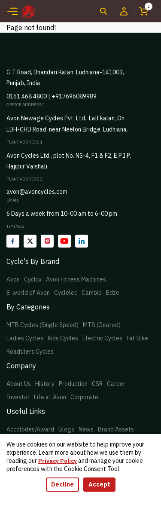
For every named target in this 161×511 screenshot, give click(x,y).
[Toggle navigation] (12, 11)
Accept (99, 484)
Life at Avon (50, 397)
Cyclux (33, 279)
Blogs (66, 429)
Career (116, 384)
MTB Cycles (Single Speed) (42, 325)
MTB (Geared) (102, 325)
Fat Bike (137, 338)
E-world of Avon (28, 293)
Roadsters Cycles (30, 351)
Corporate (84, 397)
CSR (97, 384)
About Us (18, 384)
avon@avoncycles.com (36, 192)
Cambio (92, 293)
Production (73, 384)
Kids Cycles (63, 338)
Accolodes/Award (30, 429)
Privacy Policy (57, 461)
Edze (112, 293)
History (45, 384)
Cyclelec (65, 293)
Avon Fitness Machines (76, 279)
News (86, 429)
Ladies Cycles (24, 338)
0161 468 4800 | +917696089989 (51, 96)
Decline (62, 484)
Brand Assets (116, 429)
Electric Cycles (102, 338)
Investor (18, 397)
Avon (13, 279)
